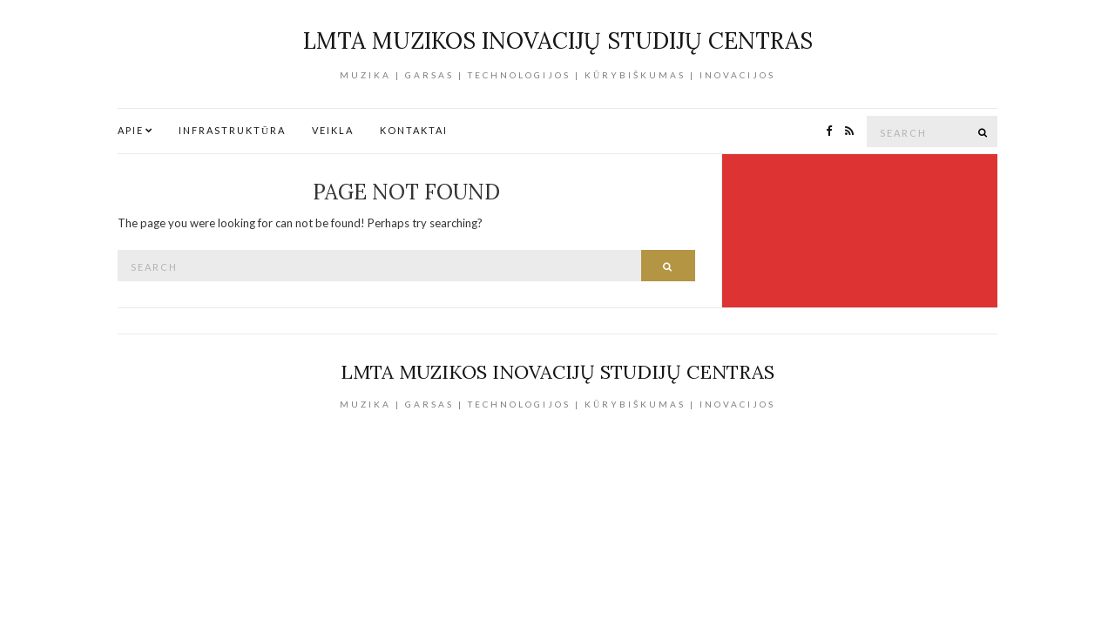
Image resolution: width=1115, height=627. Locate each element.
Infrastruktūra (232, 130)
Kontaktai (414, 130)
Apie (131, 130)
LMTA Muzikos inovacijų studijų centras (558, 40)
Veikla (333, 130)
